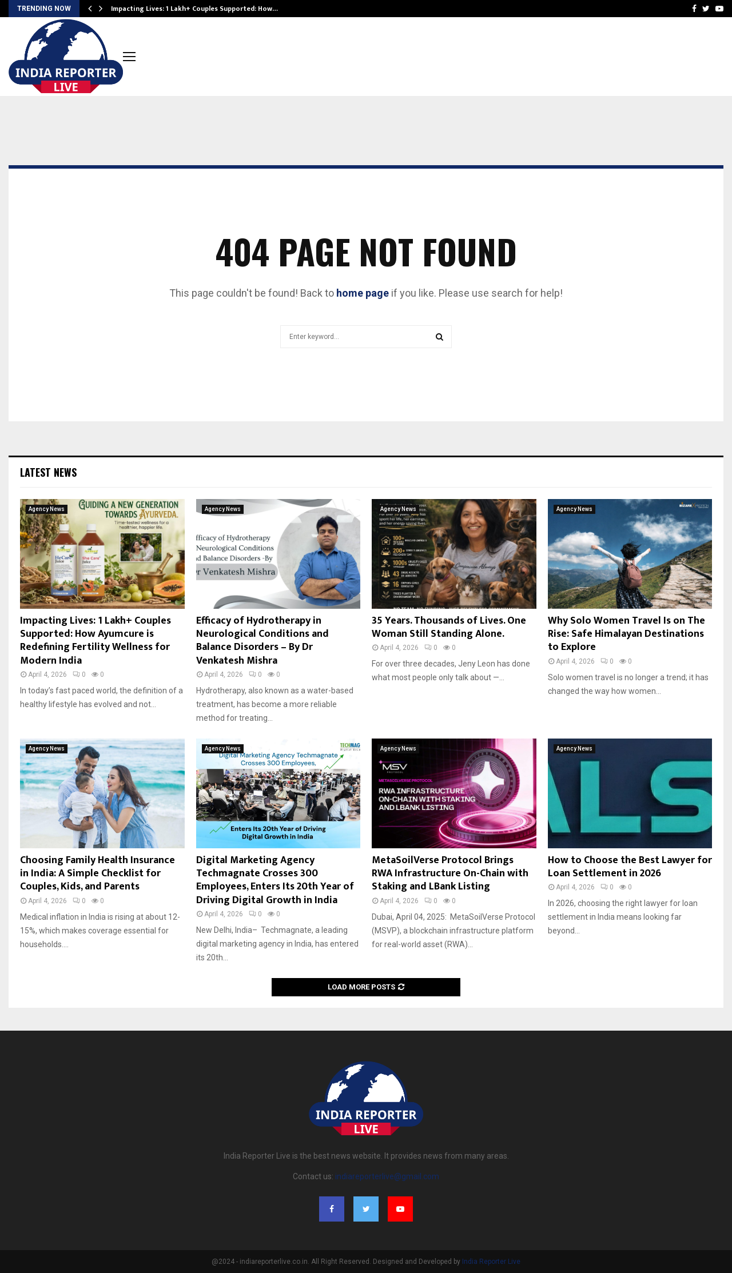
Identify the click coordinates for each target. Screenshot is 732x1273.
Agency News (47, 509)
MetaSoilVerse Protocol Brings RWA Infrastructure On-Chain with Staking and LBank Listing (450, 874)
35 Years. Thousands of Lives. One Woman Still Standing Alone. (449, 627)
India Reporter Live (491, 1262)
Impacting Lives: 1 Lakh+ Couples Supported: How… (194, 8)
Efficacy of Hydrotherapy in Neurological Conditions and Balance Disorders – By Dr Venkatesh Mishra (262, 640)
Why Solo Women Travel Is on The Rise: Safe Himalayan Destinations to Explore (626, 634)
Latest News (48, 472)
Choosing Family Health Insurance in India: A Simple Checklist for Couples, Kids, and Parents (97, 874)
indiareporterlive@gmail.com (387, 1176)
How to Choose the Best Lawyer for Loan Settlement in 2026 (630, 867)
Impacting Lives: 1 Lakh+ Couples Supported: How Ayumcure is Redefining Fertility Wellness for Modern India (95, 640)
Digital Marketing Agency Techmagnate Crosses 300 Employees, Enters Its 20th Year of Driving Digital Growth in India (275, 880)
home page (362, 293)
